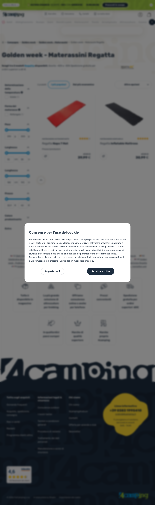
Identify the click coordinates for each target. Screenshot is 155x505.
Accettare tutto (101, 271)
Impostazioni (52, 271)
